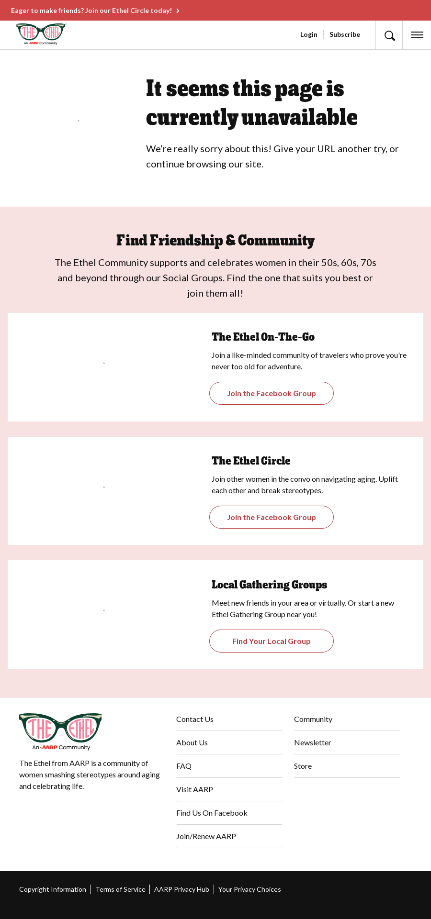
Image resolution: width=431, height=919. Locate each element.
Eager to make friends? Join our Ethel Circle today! (91, 10)
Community (313, 718)
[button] (388, 35)
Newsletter (312, 742)
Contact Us (195, 718)
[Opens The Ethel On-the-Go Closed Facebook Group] (271, 641)
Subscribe (344, 34)
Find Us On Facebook (212, 812)
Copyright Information (52, 889)
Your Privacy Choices (249, 889)
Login (309, 34)
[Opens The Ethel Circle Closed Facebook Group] (271, 517)
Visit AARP (194, 789)
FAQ (184, 765)
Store (303, 765)
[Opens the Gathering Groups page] (271, 393)
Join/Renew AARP (206, 836)
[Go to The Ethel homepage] (26, 34)
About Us (192, 742)
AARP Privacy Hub (181, 889)
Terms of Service (120, 889)
